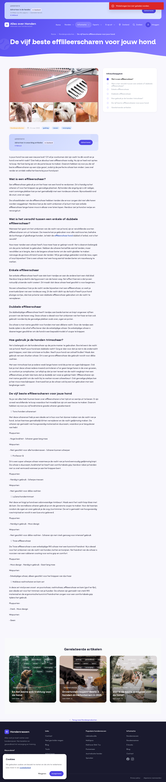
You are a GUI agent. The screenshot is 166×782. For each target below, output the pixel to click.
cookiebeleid (25, 767)
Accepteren (56, 773)
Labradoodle (91, 736)
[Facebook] (127, 759)
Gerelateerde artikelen (121, 107)
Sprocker (89, 758)
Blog (47, 744)
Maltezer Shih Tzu (93, 744)
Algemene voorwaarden (152, 778)
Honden (69, 24)
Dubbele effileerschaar (121, 94)
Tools (47, 749)
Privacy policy (135, 778)
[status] (136, 6)
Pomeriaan (90, 749)
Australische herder (94, 753)
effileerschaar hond (63, 235)
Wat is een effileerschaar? (122, 79)
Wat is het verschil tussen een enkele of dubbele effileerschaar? (131, 85)
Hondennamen (132, 740)
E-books (129, 744)
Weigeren (42, 773)
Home (58, 24)
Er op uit (110, 24)
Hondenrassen (132, 736)
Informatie (83, 24)
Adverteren (149, 10)
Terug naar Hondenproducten (83, 720)
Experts (97, 24)
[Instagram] (132, 759)
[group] (32, 679)
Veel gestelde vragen (54, 740)
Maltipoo (90, 740)
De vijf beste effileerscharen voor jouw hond (130, 103)
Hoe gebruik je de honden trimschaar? (127, 98)
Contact (48, 736)
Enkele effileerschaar (120, 89)
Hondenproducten (66, 34)
